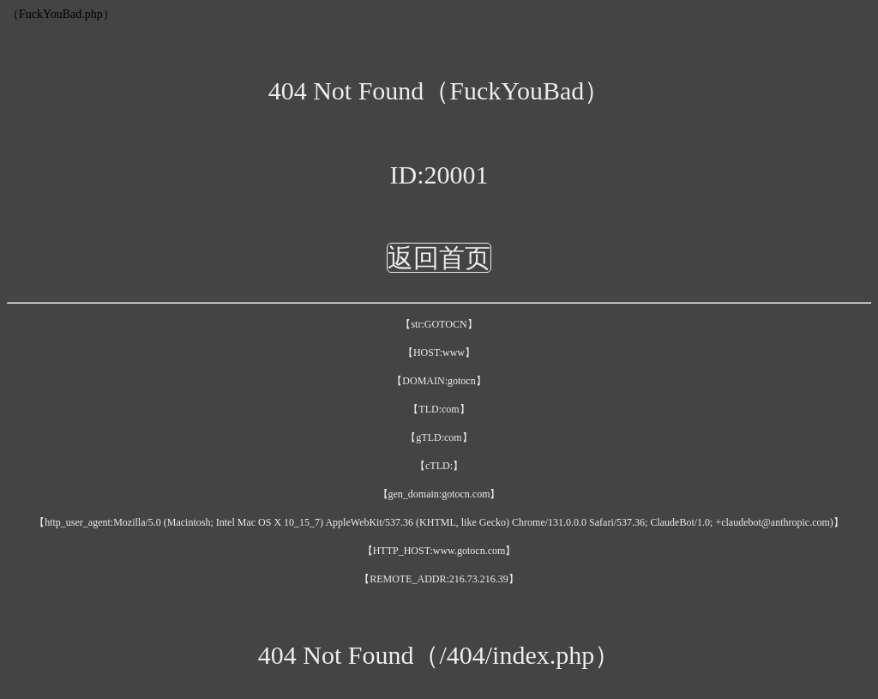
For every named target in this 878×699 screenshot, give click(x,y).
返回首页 (439, 258)
